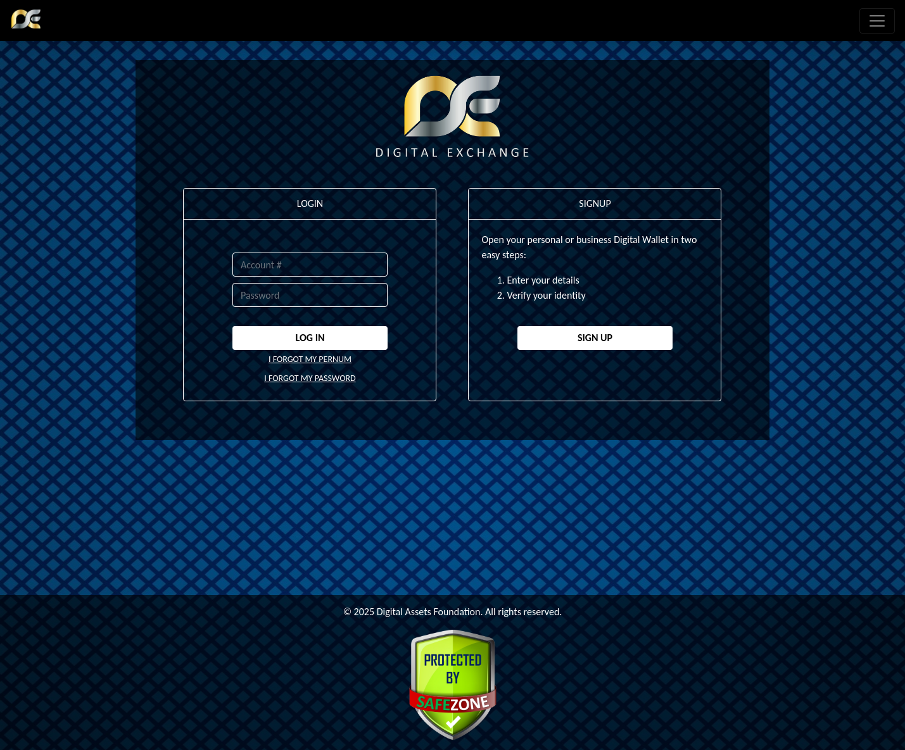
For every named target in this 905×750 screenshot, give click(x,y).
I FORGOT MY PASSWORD (309, 378)
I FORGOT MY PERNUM (310, 359)
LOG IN (310, 338)
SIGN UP (595, 338)
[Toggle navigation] (877, 21)
